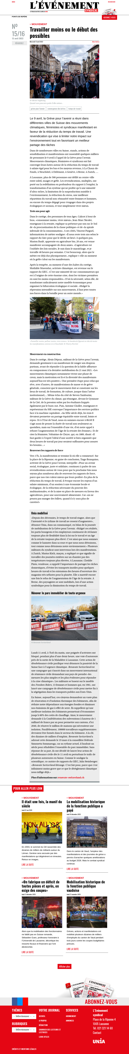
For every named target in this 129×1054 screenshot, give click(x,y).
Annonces (70, 1020)
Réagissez (19, 43)
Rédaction (43, 1025)
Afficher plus (64, 966)
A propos (43, 1020)
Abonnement (71, 1016)
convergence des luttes (56, 108)
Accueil (42, 1016)
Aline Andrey (95, 42)
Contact (97, 1032)
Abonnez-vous (109, 17)
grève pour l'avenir (38, 108)
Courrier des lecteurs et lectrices (50, 1031)
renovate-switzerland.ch (71, 778)
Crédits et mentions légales (24, 1049)
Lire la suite (28, 864)
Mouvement (39, 24)
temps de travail (74, 108)
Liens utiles (44, 1036)
